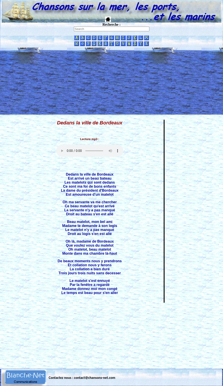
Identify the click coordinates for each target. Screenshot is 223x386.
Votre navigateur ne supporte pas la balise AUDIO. (89, 151)
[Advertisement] (111, 81)
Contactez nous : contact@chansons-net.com (82, 378)
